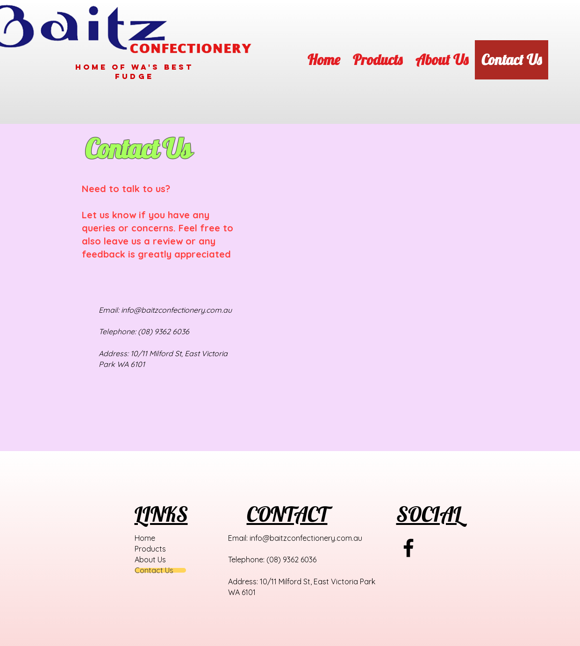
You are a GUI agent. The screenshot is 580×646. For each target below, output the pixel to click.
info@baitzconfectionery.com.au (176, 310)
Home (145, 538)
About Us (150, 559)
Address (113, 353)
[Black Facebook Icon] (408, 548)
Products (150, 548)
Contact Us (154, 570)
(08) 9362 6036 (163, 331)
